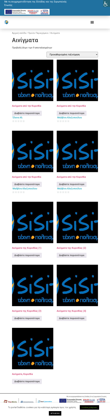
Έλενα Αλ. (18, 117)
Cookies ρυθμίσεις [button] (89, 407)
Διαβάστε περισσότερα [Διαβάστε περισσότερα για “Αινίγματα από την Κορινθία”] (27, 113)
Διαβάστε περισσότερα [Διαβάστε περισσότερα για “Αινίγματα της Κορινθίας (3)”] (27, 318)
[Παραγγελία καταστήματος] (72, 54)
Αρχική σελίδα (19, 33)
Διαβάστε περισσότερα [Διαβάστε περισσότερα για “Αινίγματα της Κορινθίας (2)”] (71, 255)
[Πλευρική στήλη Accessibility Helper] (106, 3)
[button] (92, 22)
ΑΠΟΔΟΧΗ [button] (55, 413)
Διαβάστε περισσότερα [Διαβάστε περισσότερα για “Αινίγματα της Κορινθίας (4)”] (71, 318)
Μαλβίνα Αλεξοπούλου (69, 117)
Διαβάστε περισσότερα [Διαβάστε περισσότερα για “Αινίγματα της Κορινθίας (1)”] (27, 255)
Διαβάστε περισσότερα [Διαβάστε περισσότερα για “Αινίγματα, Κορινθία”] (27, 381)
